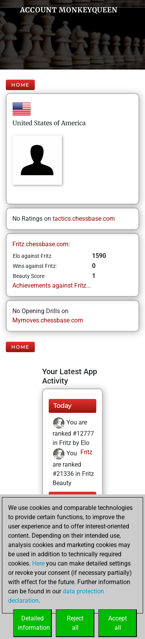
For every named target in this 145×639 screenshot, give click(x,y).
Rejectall (75, 623)
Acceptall (117, 623)
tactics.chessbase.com (84, 218)
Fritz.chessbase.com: (41, 244)
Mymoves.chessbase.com (47, 320)
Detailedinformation (34, 623)
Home (20, 85)
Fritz (85, 452)
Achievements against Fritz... (51, 285)
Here (38, 563)
